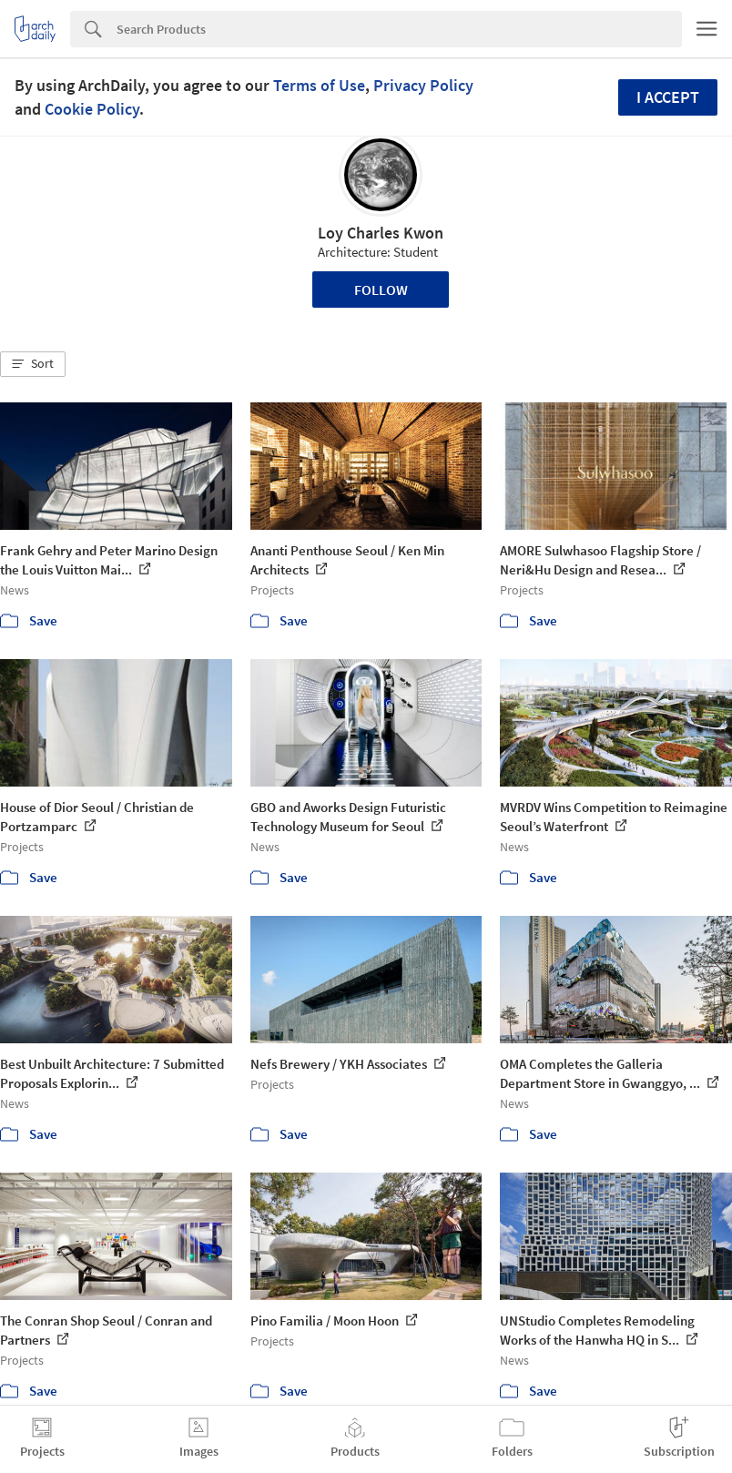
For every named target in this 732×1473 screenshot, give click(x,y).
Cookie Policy (92, 108)
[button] (33, 364)
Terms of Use (319, 85)
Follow (381, 289)
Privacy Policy (423, 85)
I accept (667, 96)
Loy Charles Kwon (380, 232)
